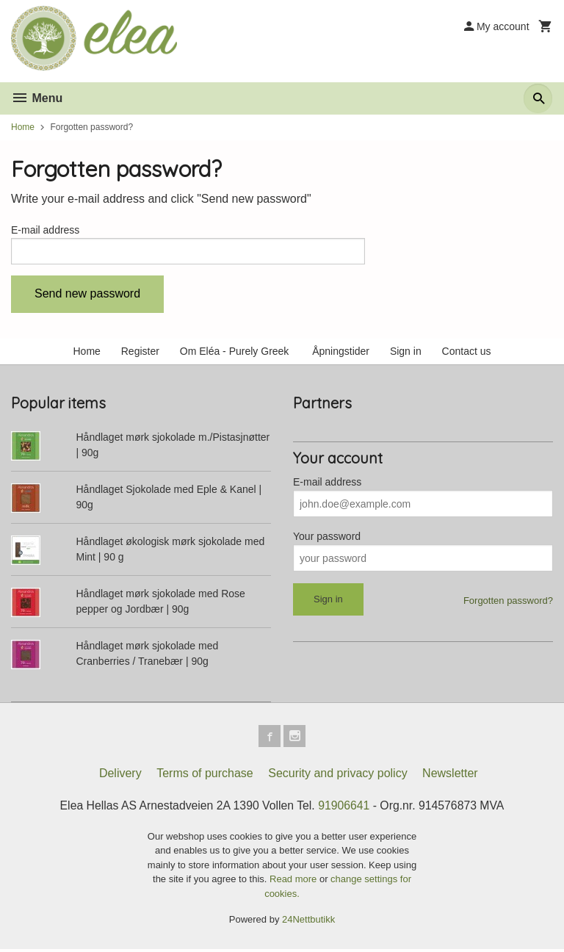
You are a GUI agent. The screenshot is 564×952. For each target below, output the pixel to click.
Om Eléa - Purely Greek (236, 352)
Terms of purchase (204, 776)
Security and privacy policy (337, 776)
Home (23, 127)
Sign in (406, 352)
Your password (327, 538)
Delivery (120, 776)
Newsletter (450, 776)
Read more (294, 882)
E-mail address (45, 230)
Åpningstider (340, 352)
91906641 (345, 808)
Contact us (466, 352)
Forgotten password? (508, 601)
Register (140, 352)
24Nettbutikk (308, 922)
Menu (36, 98)
